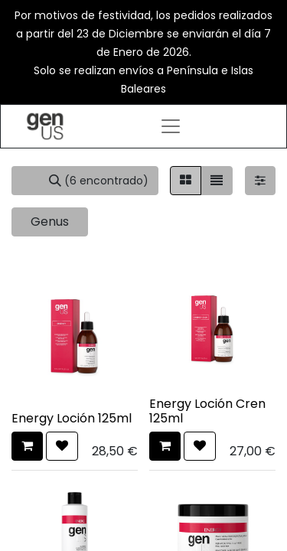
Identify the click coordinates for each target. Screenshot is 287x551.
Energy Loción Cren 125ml (207, 411)
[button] (27, 446)
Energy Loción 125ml (71, 418)
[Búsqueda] (98, 180)
